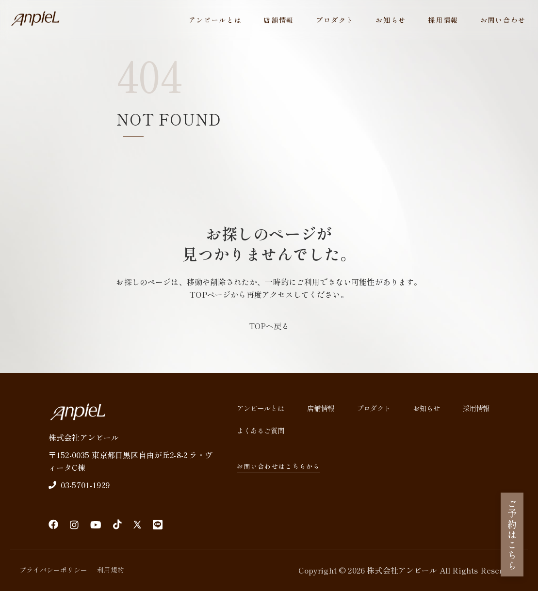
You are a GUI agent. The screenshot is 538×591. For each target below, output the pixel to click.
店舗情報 (278, 20)
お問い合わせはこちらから (283, 466)
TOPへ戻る (269, 326)
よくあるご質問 (260, 430)
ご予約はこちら (512, 534)
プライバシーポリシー (53, 570)
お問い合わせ (503, 20)
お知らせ (390, 20)
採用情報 (443, 20)
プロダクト (335, 20)
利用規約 (110, 570)
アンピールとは (215, 20)
